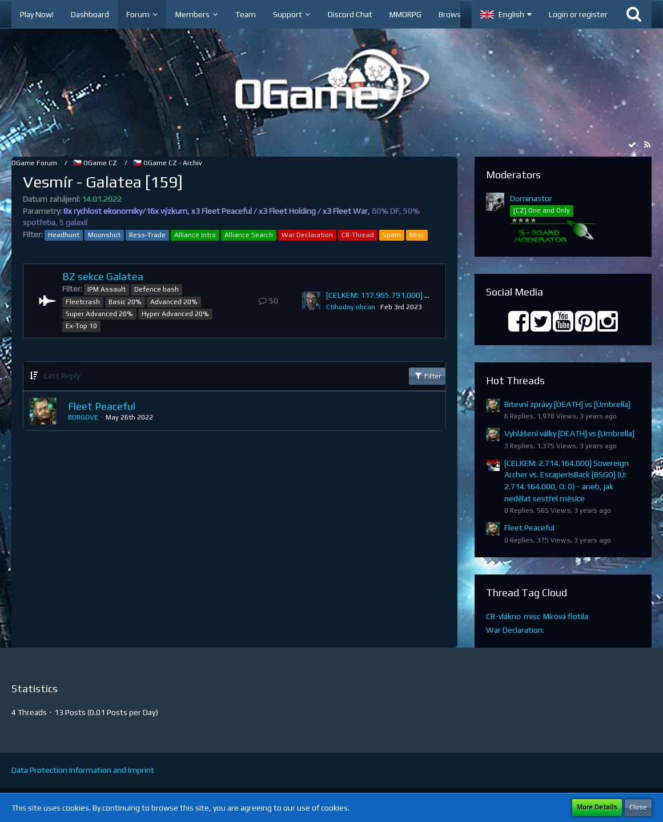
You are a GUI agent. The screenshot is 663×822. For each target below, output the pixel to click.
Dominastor (531, 198)
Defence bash (156, 289)
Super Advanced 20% (99, 314)
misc (532, 616)
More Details (597, 807)
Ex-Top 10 (81, 326)
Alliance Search (248, 235)
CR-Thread (357, 235)
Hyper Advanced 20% (175, 314)
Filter (427, 375)
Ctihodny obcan (350, 307)
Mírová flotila (565, 616)
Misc (416, 235)
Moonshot (104, 235)
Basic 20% (125, 302)
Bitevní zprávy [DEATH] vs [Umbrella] (567, 404)
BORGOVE (83, 417)
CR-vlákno (503, 616)
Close (638, 807)
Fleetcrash (83, 302)
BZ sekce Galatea (102, 276)
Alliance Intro (195, 235)
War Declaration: (515, 630)
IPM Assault (106, 289)
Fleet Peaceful (101, 406)
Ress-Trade (147, 235)
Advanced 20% (174, 302)
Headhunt (63, 235)
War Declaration (307, 235)
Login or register (578, 14)
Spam (392, 235)
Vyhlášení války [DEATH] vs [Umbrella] (569, 433)
